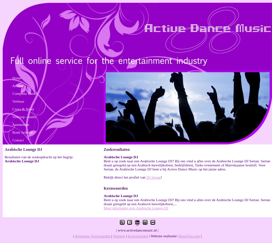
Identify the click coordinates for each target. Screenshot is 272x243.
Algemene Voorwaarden (92, 236)
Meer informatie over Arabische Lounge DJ (136, 208)
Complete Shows (25, 93)
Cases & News (23, 109)
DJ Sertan (153, 177)
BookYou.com (189, 236)
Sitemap (119, 236)
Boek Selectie (22, 132)
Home (17, 78)
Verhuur (18, 101)
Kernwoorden (138, 236)
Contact (18, 140)
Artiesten (19, 86)
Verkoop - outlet (24, 117)
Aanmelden (20, 125)
